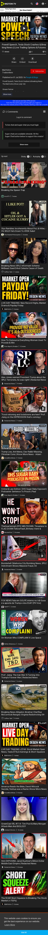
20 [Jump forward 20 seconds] (32, 38)
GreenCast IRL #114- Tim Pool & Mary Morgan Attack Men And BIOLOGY (23, 825)
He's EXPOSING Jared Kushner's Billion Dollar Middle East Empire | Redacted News (22, 862)
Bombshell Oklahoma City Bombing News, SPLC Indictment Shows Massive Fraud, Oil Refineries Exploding (24, 566)
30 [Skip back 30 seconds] (28, 38)
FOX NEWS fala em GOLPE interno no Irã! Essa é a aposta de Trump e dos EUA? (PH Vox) (23, 601)
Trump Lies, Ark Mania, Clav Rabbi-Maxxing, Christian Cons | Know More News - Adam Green (21, 454)
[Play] (3, 38)
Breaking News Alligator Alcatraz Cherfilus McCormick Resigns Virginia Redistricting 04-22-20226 (23, 714)
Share (14, 60)
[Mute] (37, 38)
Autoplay (36, 157)
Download (33, 60)
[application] (24, 28)
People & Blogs (32, 77)
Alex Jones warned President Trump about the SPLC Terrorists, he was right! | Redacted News (23, 378)
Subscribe (38, 71)
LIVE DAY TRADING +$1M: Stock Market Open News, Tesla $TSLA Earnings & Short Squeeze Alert (23, 752)
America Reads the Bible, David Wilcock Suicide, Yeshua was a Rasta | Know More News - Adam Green (24, 789)
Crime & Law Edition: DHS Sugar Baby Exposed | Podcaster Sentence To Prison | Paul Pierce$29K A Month (24, 491)
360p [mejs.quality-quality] (41, 39)
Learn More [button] (9, 925)
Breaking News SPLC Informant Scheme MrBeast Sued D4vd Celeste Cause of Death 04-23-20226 (22, 268)
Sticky (23, 157)
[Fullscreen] (45, 38)
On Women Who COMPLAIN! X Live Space (21, 637)
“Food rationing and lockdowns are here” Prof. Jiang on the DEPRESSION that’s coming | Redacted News (23, 417)
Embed (22, 60)
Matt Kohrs (6, 70)
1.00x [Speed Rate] (25, 39)
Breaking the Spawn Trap (13, 190)
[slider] (14, 38)
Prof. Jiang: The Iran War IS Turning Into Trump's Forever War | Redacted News (20, 676)
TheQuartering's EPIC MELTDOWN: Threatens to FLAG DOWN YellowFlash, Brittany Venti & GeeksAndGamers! (24, 529)
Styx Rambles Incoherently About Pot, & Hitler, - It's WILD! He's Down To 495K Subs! (23, 229)
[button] (37, 3)
